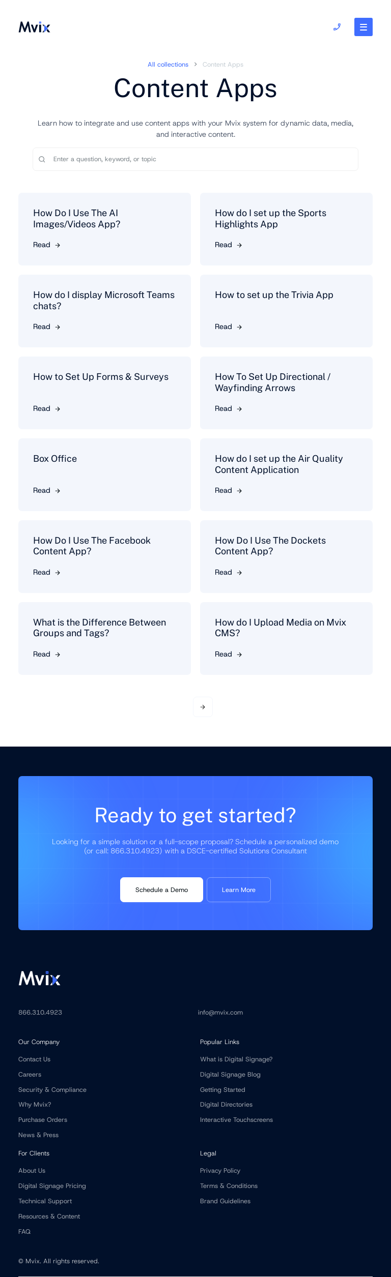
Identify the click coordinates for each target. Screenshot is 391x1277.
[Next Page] (203, 707)
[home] (34, 27)
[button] (363, 27)
